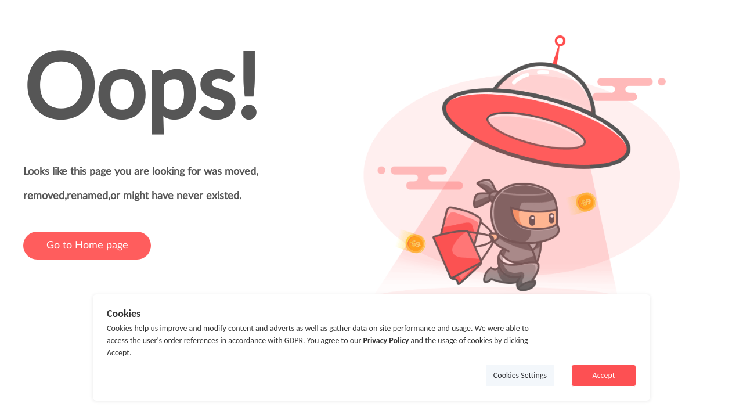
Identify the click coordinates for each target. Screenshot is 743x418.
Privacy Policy (386, 340)
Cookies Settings (520, 375)
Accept (604, 375)
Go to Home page (87, 245)
